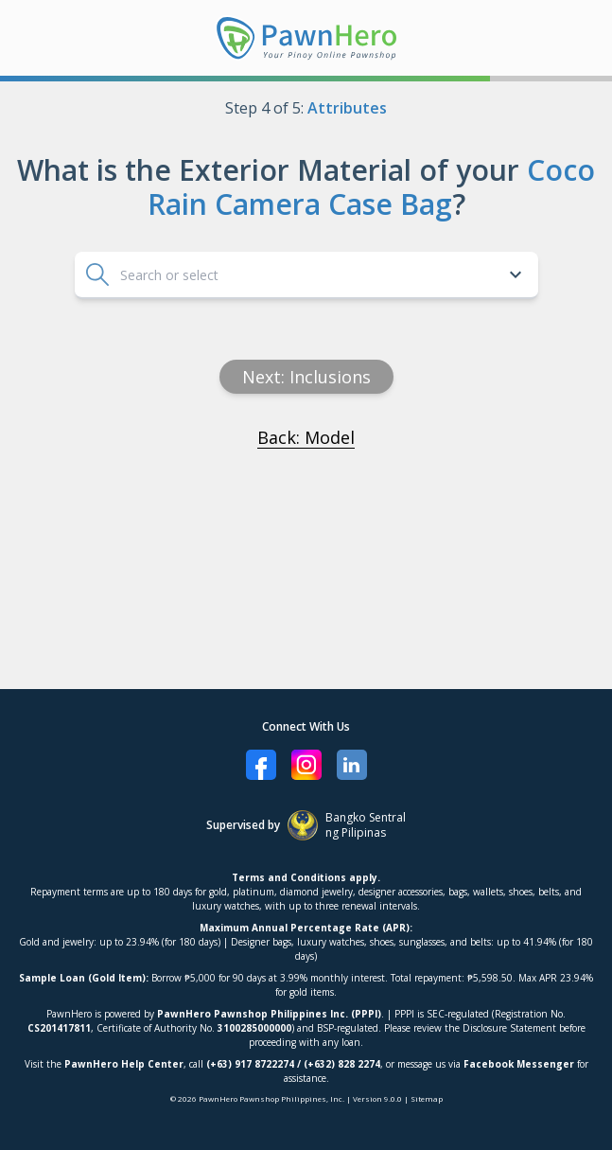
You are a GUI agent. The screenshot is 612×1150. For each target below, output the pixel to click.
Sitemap (427, 1098)
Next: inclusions (306, 376)
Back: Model (306, 437)
